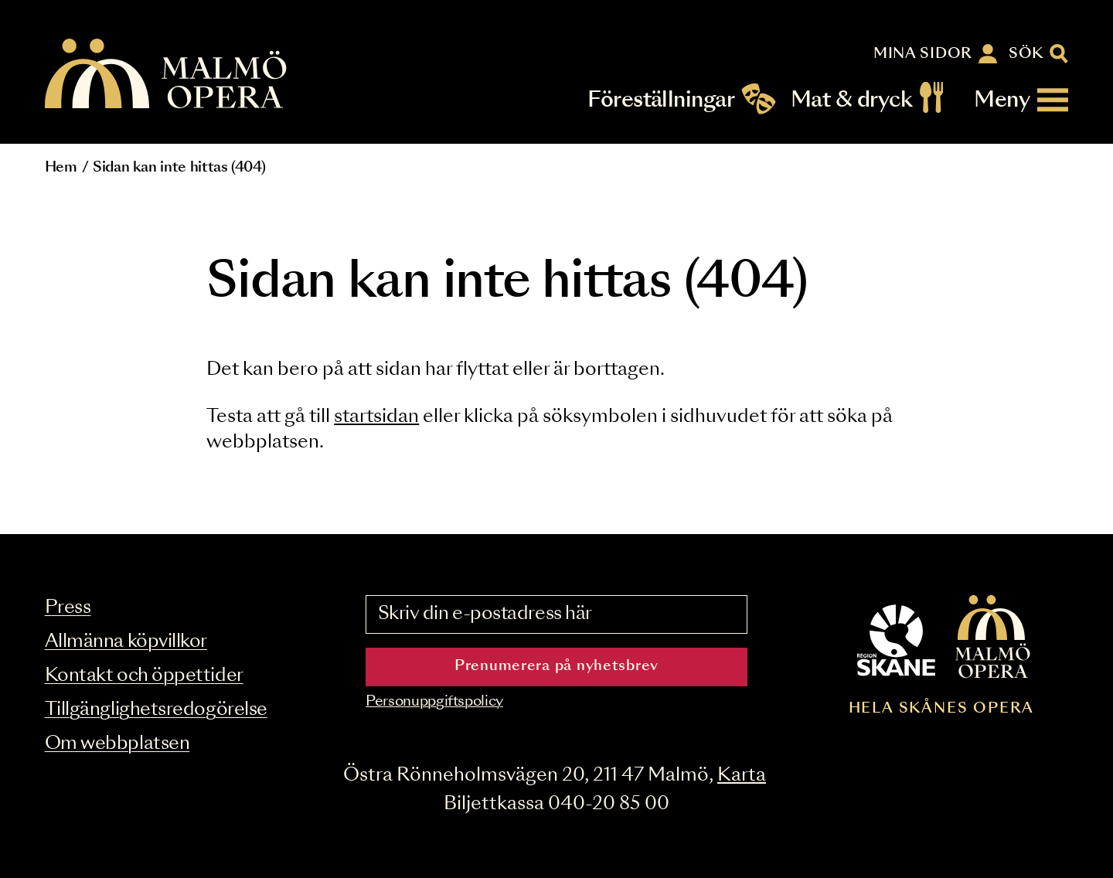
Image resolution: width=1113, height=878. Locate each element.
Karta (741, 775)
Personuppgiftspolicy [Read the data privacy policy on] (434, 702)
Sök (1026, 54)
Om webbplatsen (117, 744)
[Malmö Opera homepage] (167, 75)
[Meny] (1021, 100)
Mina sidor (922, 54)
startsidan (376, 417)
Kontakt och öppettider (144, 676)
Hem (61, 168)
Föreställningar (660, 100)
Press (68, 608)
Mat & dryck (851, 100)
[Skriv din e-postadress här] (556, 614)
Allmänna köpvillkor (126, 642)
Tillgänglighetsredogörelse (156, 710)
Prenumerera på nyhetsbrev (556, 666)
